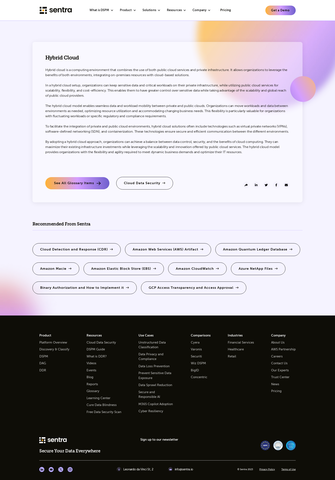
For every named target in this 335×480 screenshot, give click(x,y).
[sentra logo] (53, 440)
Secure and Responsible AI (149, 394)
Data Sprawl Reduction (155, 385)
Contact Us (279, 363)
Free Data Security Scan (104, 412)
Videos (91, 363)
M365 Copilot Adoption (155, 404)
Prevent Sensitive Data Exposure (154, 375)
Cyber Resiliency (150, 411)
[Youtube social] (51, 469)
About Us (278, 342)
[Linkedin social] (41, 469)
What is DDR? (97, 356)
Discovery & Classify (54, 349)
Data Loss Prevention (154, 366)
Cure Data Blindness (102, 405)
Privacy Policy (267, 469)
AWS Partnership (283, 349)
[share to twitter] (266, 185)
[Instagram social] (70, 469)
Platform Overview (53, 342)
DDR (42, 370)
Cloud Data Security (101, 342)
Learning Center (98, 398)
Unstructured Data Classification (152, 345)
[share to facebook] (276, 185)
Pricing (276, 391)
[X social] (60, 469)
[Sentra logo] (55, 10)
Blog (90, 377)
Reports (92, 384)
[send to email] (286, 185)
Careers (277, 356)
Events (91, 370)
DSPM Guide (96, 349)
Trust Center (280, 377)
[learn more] (280, 10)
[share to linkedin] (256, 185)
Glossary (93, 391)
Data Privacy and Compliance (150, 357)
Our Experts (280, 370)
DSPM (43, 356)
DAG (42, 363)
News (275, 384)
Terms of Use (288, 469)
